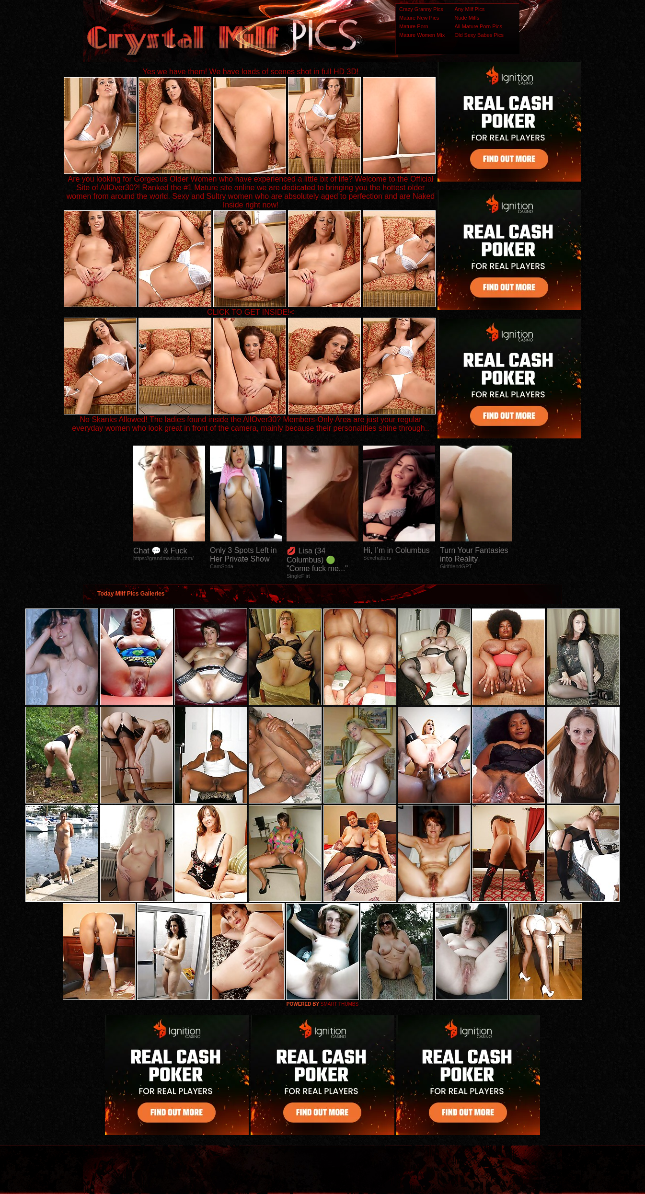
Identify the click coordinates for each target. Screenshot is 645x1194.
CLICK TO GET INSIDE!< (250, 312)
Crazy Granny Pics (421, 9)
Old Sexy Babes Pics (479, 35)
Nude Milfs (466, 18)
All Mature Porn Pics (478, 26)
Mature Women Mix (422, 35)
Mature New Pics (419, 18)
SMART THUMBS (339, 1004)
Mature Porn (413, 26)
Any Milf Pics (469, 9)
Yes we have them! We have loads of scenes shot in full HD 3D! (251, 72)
